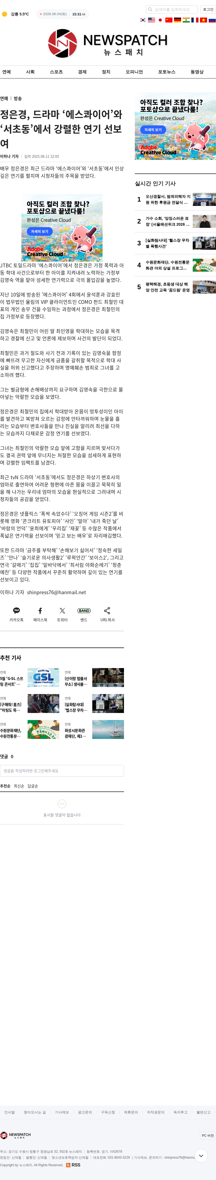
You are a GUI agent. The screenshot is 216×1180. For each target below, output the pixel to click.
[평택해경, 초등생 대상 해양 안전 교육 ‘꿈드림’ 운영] (175, 287)
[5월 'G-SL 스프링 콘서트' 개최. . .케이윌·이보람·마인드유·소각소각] (29, 677)
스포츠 (56, 72)
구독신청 (108, 1112)
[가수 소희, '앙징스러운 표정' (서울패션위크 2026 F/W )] (175, 221)
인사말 (9, 1112)
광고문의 (85, 1112)
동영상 (197, 72)
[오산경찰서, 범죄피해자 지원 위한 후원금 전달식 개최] (175, 199)
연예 (6, 72)
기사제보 (62, 1112)
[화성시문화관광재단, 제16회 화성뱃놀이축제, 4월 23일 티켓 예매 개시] (94, 729)
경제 (82, 72)
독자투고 (181, 1112)
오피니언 (134, 72)
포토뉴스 (166, 72)
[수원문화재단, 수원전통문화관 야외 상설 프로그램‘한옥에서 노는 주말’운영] (29, 729)
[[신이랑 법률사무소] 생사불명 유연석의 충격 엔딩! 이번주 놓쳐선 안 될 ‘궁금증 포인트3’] (94, 677)
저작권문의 (156, 1112)
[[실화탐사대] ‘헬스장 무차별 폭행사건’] (94, 703)
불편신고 (204, 1112)
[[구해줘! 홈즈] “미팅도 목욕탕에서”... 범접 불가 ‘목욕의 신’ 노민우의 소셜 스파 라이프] (29, 703)
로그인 (208, 9)
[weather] (14, 14)
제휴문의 (131, 1112)
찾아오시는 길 (35, 1112)
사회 (30, 72)
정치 (106, 72)
